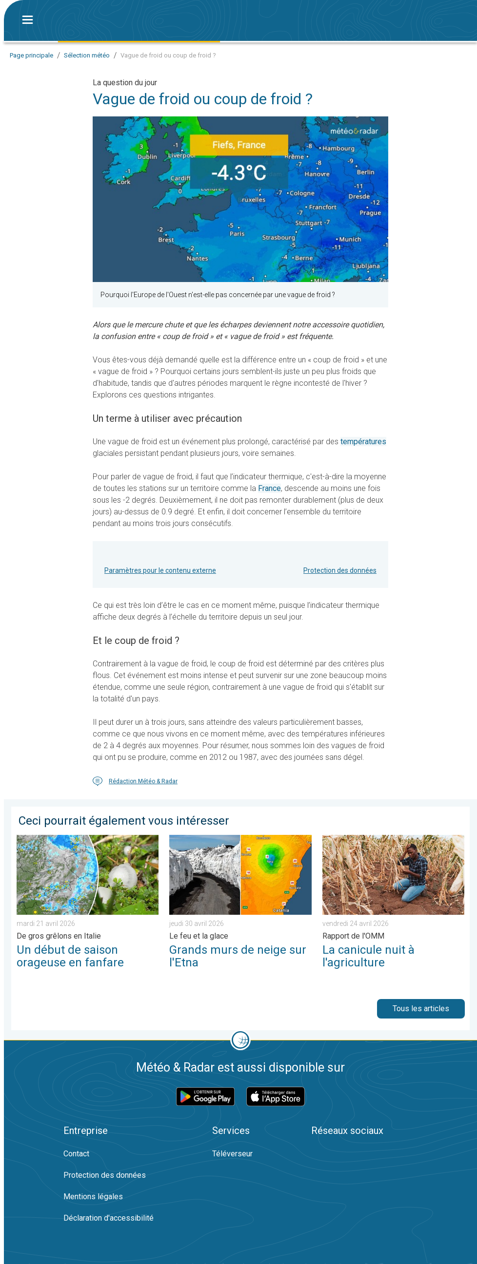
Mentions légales (93, 1196)
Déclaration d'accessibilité (108, 1218)
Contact (76, 1153)
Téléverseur (232, 1153)
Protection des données (340, 570)
